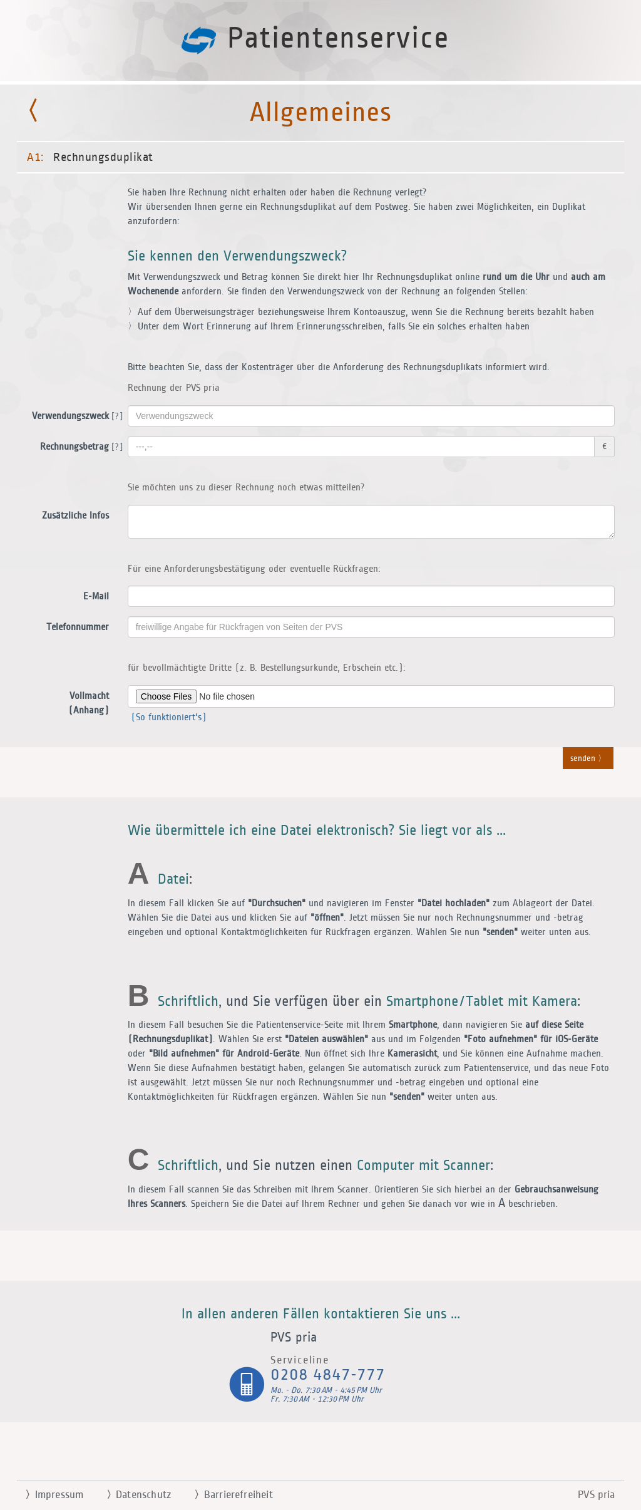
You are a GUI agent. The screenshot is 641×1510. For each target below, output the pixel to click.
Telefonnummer (77, 627)
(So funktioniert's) (167, 717)
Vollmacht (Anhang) (88, 703)
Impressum (49, 1495)
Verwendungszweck (75, 416)
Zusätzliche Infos (75, 515)
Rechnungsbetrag (79, 447)
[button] (320, 755)
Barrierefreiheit (228, 1495)
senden (588, 759)
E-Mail (96, 596)
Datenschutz (134, 1495)
